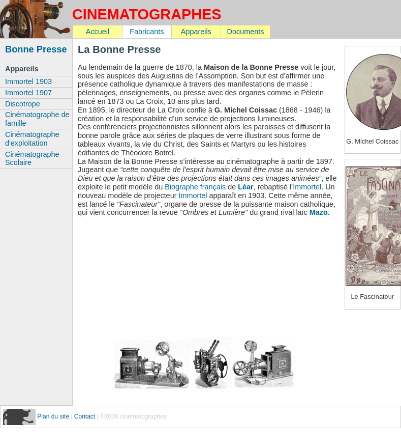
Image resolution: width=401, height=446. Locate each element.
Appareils (196, 31)
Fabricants (147, 31)
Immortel (307, 187)
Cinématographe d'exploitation (32, 138)
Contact (84, 416)
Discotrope (22, 104)
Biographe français (195, 187)
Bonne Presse (36, 49)
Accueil (97, 31)
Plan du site (54, 416)
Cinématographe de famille (37, 118)
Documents (245, 31)
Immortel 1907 (28, 93)
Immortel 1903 (28, 81)
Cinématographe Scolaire (32, 158)
